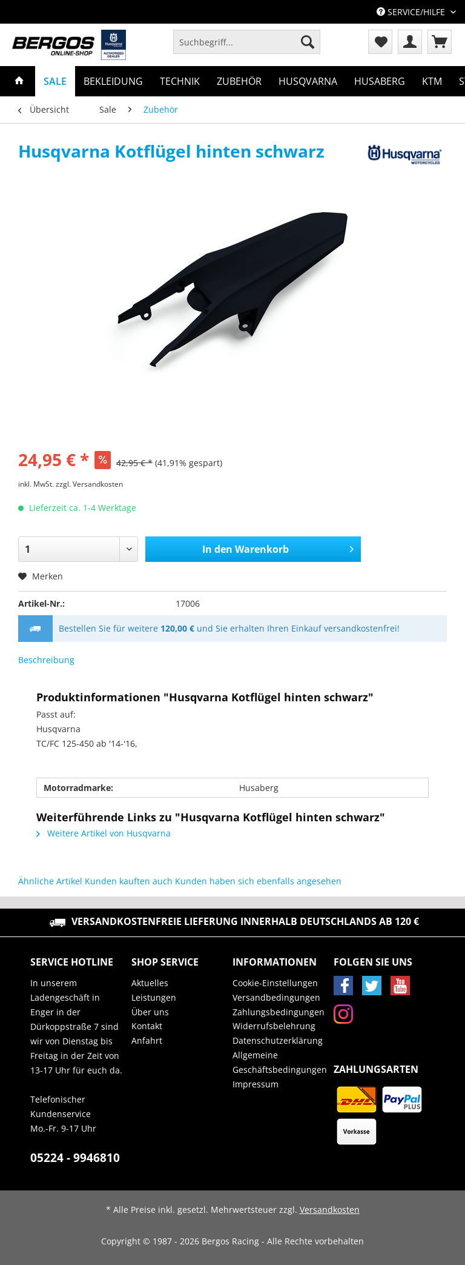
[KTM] (432, 81)
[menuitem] (246, 47)
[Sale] (55, 81)
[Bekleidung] (113, 81)
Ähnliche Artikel (50, 881)
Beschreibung (46, 660)
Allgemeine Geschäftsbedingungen (279, 1062)
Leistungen (153, 997)
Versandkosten (330, 1209)
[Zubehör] (239, 81)
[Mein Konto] (410, 42)
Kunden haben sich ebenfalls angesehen (258, 881)
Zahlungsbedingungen (278, 1012)
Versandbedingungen (276, 997)
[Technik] (179, 81)
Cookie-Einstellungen (275, 983)
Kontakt (146, 1026)
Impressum (255, 1084)
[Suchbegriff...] (246, 42)
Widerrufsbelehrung (273, 1026)
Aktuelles (149, 983)
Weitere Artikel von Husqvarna (103, 833)
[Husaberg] (380, 81)
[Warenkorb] (439, 42)
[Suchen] (307, 42)
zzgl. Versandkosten (89, 484)
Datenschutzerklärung (277, 1040)
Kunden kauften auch (129, 881)
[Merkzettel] (380, 42)
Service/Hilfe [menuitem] (412, 12)
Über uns (150, 1012)
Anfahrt (146, 1040)
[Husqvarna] (308, 81)
